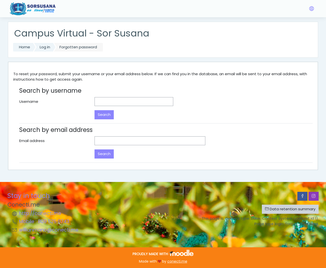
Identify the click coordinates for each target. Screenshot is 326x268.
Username (28, 101)
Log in (45, 47)
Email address (32, 140)
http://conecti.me (40, 213)
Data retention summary (290, 209)
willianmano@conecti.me (48, 230)
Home (24, 47)
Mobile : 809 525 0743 (44, 221)
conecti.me (177, 261)
